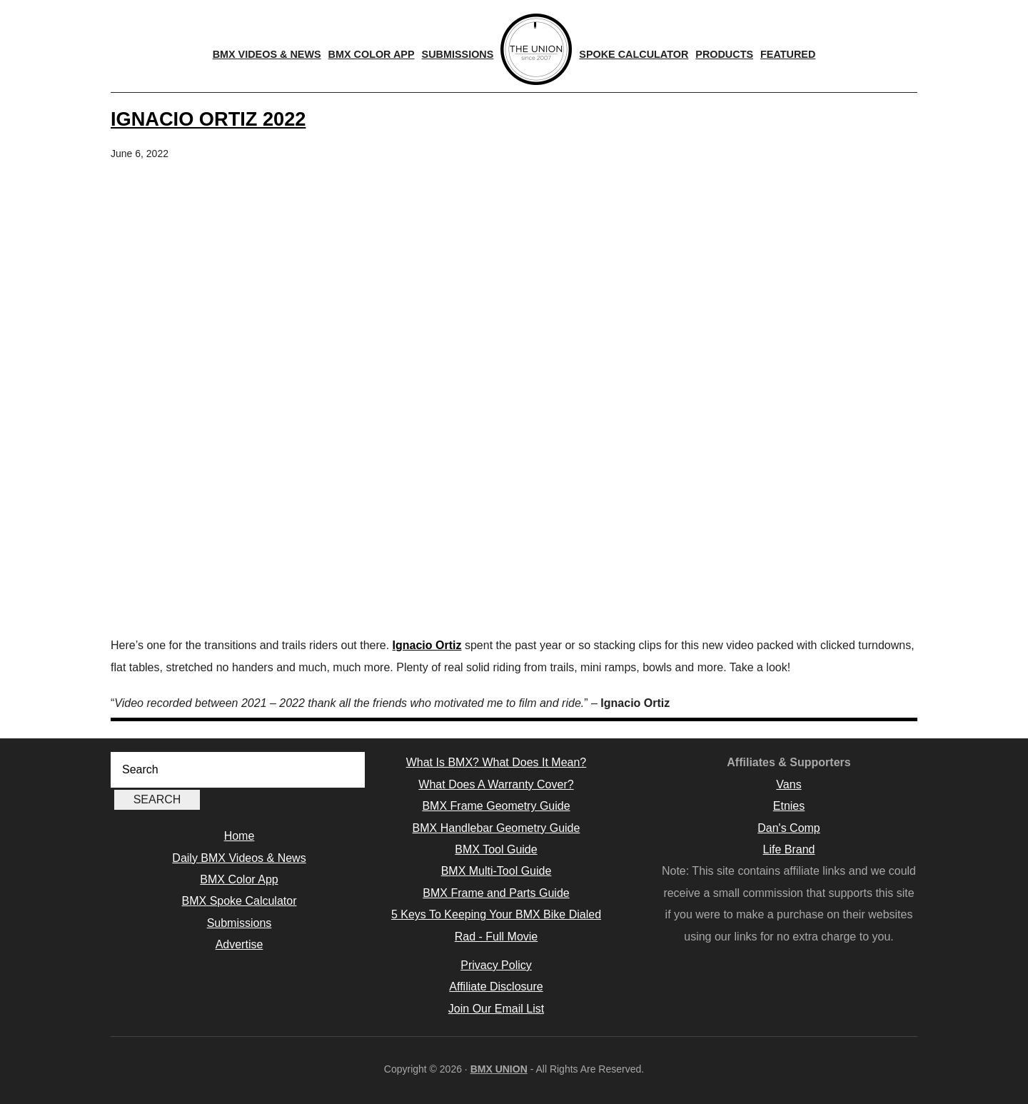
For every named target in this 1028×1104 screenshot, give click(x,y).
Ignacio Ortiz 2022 (208, 119)
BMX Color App (239, 879)
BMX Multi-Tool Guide (496, 871)
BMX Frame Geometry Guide (496, 806)
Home (239, 836)
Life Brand (789, 849)
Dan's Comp (788, 828)
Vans (788, 784)
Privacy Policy (496, 965)
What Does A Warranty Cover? (495, 784)
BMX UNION (499, 1069)
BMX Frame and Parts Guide (496, 893)
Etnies (789, 806)
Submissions (239, 923)
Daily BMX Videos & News (239, 858)
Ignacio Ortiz (427, 645)
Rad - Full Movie (496, 936)
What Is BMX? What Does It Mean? (496, 762)
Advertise (239, 944)
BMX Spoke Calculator (239, 901)
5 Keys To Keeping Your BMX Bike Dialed (496, 914)
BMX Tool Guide (496, 849)
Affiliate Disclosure (496, 986)
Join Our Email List (496, 1009)
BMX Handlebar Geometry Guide (496, 828)
